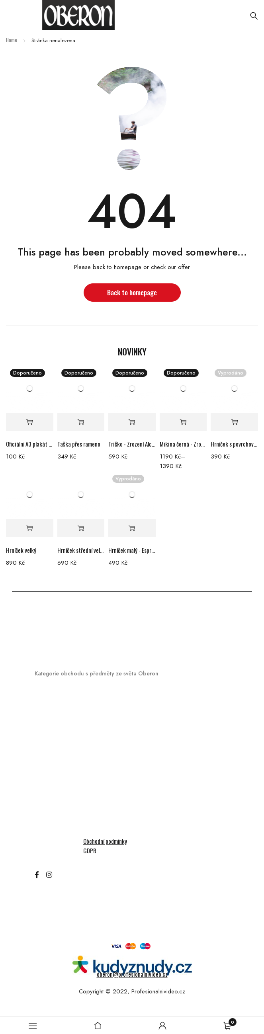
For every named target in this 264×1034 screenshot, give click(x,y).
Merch (43, 692)
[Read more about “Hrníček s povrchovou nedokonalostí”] (234, 422)
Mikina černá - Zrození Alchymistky (183, 443)
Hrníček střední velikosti (81, 550)
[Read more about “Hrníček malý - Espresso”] (132, 528)
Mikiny (43, 789)
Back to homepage (132, 292)
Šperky (44, 817)
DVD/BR (45, 734)
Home (11, 40)
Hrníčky (45, 706)
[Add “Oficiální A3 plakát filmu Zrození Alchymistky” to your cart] (29, 422)
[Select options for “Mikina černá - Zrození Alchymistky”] (183, 422)
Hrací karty (50, 748)
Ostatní (45, 803)
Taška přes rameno (78, 443)
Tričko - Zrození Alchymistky (132, 443)
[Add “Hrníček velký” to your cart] (29, 528)
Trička (43, 831)
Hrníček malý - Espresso (132, 550)
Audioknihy (49, 720)
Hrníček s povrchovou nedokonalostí (234, 443)
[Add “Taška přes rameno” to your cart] (81, 422)
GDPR (89, 850)
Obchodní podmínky (105, 841)
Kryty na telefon (57, 775)
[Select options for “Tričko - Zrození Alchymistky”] (132, 422)
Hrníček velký (21, 550)
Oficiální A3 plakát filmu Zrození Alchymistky (29, 443)
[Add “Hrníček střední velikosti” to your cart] (81, 528)
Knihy (42, 762)
